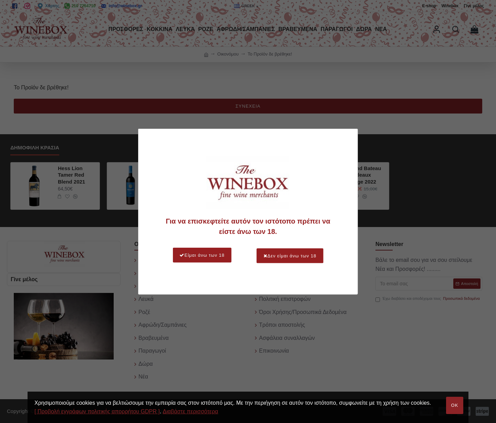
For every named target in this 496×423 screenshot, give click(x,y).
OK (454, 405)
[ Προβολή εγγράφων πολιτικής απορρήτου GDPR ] (97, 411)
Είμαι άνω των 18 (199, 255)
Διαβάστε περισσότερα (190, 411)
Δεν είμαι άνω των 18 (292, 255)
